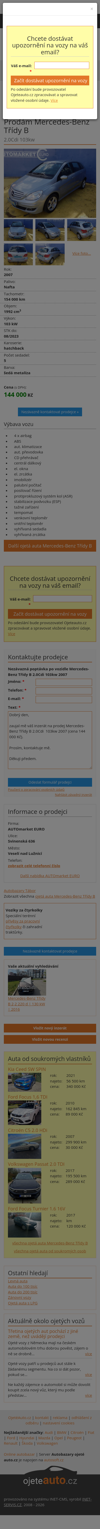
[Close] (91, 9)
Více (54, 100)
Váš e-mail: (21, 65)
